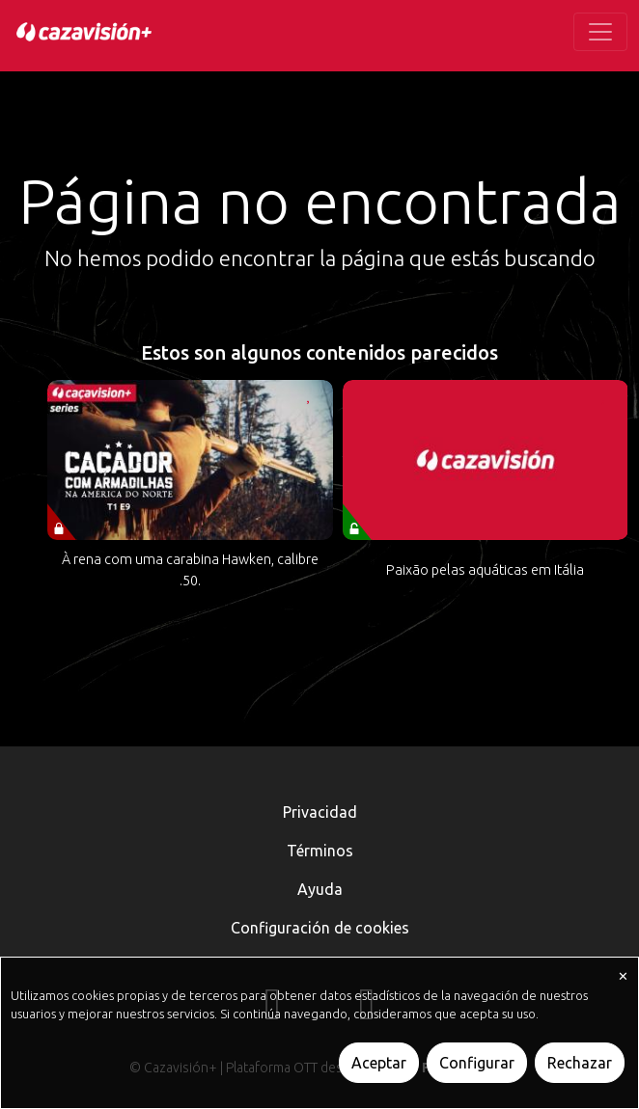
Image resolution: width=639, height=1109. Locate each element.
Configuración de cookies (320, 927)
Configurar (476, 1062)
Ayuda (320, 889)
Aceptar (378, 1062)
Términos (320, 850)
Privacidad (320, 812)
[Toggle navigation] (600, 32)
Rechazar (579, 1062)
